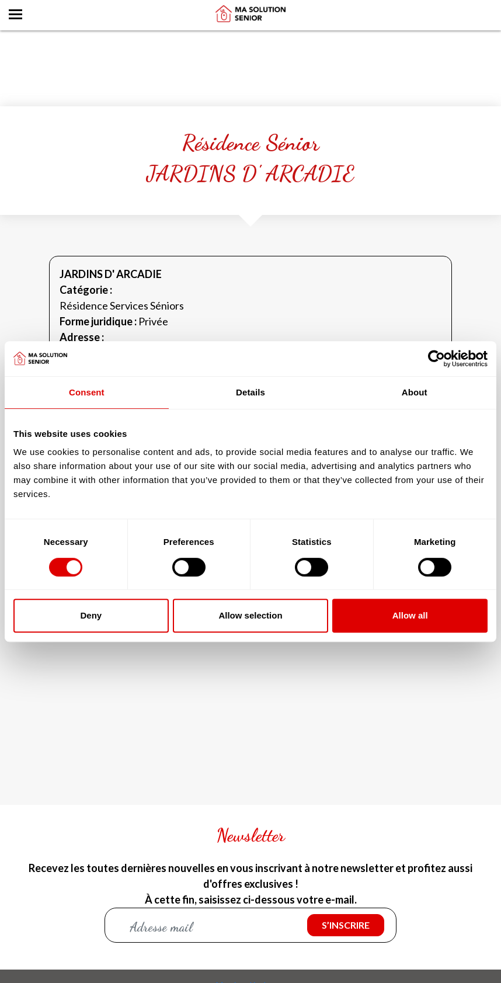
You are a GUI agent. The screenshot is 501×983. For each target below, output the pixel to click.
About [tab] (414, 392)
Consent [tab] (87, 392)
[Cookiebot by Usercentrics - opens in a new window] (436, 358)
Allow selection (250, 615)
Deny (91, 615)
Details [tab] (250, 392)
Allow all (410, 615)
